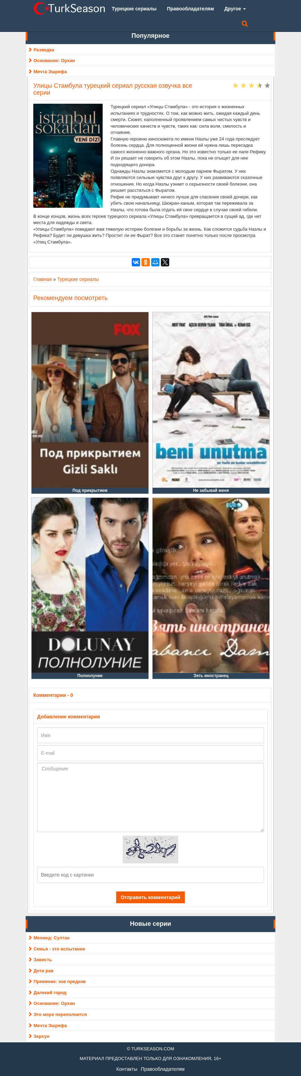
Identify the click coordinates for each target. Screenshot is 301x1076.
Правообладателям (162, 1069)
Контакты (127, 1069)
